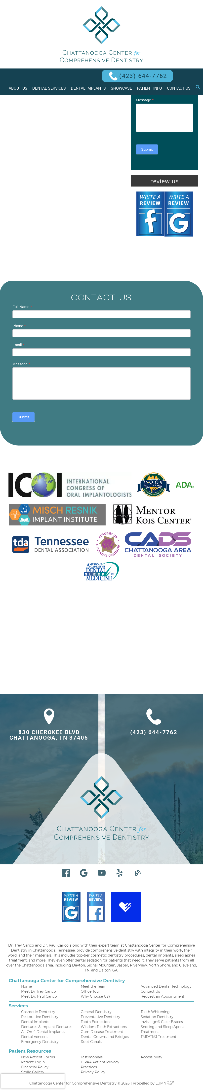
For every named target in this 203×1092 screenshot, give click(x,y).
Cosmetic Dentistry (38, 1012)
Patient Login (33, 1062)
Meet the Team (94, 986)
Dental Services (49, 88)
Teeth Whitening (155, 1012)
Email (18, 345)
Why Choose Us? (95, 996)
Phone (19, 326)
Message (145, 100)
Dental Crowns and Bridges (105, 1036)
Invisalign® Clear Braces (162, 1022)
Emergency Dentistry (40, 1041)
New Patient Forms (38, 1057)
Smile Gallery (32, 1072)
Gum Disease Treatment (102, 1031)
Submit (147, 149)
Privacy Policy (93, 1072)
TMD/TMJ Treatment (158, 1036)
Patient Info (149, 88)
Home (26, 986)
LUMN (165, 1083)
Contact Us (179, 88)
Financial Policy (34, 1067)
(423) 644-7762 (143, 75)
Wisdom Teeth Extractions (104, 1027)
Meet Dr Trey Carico (38, 991)
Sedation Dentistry (157, 1017)
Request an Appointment (162, 996)
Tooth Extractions (96, 1022)
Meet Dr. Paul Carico (39, 996)
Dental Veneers (34, 1036)
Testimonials (92, 1057)
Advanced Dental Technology (166, 986)
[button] (198, 88)
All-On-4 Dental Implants (43, 1031)
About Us (18, 88)
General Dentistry (96, 1012)
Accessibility (151, 1057)
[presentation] (33, 1081)
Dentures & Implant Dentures (46, 1027)
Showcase (121, 88)
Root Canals (91, 1041)
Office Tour (90, 991)
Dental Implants (88, 88)
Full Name (22, 307)
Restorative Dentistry (39, 1017)
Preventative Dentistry (100, 1017)
